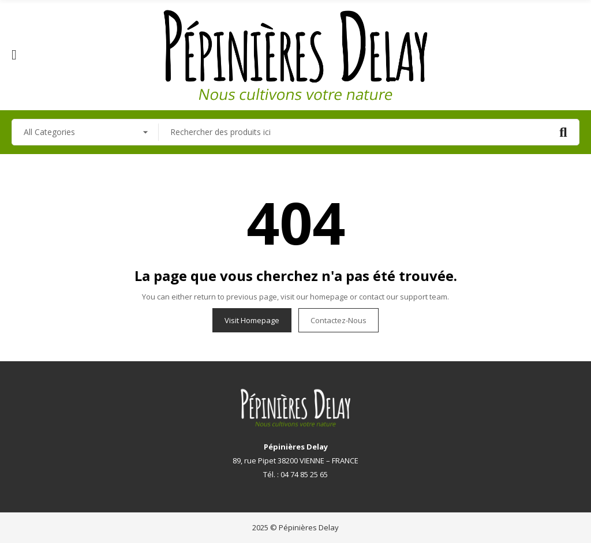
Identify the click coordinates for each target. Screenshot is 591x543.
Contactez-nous (338, 320)
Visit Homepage (252, 320)
